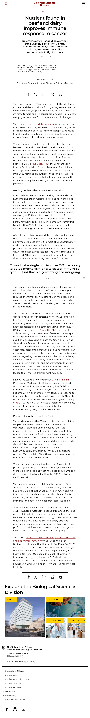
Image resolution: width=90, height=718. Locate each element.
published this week (40, 124)
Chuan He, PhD (47, 330)
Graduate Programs (13, 683)
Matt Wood (47, 79)
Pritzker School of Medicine (17, 679)
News (45, 11)
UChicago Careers (13, 687)
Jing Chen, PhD (40, 164)
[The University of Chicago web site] (6, 3)
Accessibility (10, 695)
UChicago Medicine (13, 675)
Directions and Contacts (15, 700)
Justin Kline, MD (61, 379)
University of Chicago (14, 671)
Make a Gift (10, 691)
